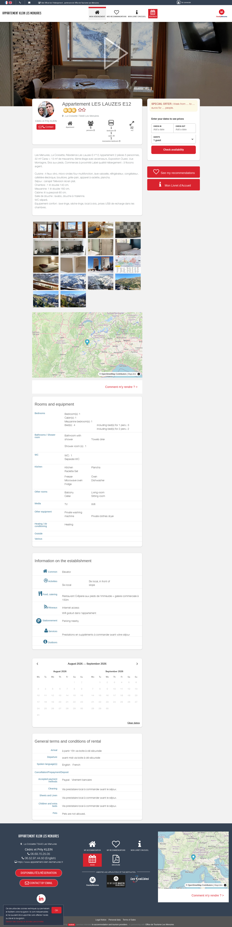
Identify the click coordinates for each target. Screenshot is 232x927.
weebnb (71, 925)
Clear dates (133, 723)
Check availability (173, 149)
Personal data (115, 920)
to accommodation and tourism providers (109, 924)
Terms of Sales (129, 920)
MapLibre (132, 374)
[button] (46, 127)
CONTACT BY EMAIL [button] (38, 883)
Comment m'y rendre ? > (121, 387)
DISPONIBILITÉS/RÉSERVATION (39, 873)
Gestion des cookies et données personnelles (25, 921)
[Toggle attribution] (139, 374)
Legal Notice (101, 920)
